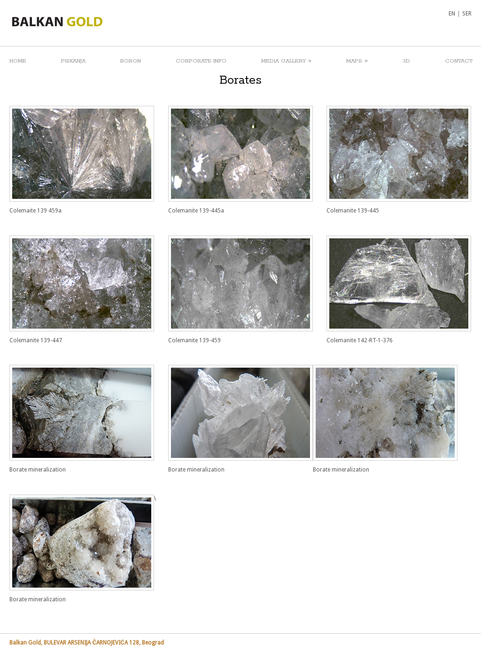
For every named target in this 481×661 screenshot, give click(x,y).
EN (452, 13)
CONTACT (459, 60)
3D (406, 60)
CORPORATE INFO (201, 60)
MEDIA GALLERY (286, 60)
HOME (17, 60)
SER (467, 13)
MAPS (357, 60)
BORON (130, 60)
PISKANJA (73, 60)
